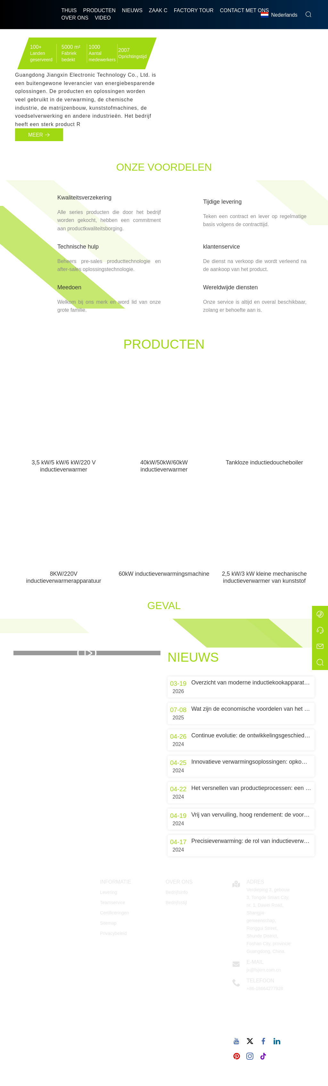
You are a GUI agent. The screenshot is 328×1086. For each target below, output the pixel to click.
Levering (108, 892)
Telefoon (260, 980)
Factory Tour (194, 10)
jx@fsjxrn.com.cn (264, 969)
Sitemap (108, 923)
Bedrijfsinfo (177, 892)
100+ (36, 47)
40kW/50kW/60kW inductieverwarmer (164, 466)
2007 (124, 50)
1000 (94, 47)
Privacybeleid (113, 933)
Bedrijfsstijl (176, 902)
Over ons (75, 18)
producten (99, 10)
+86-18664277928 (265, 988)
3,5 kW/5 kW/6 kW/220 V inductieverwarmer (64, 466)
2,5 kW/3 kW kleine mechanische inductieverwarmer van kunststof (264, 577)
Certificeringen (114, 912)
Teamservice (112, 902)
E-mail (255, 962)
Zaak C (158, 10)
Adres (255, 882)
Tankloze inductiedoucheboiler (264, 462)
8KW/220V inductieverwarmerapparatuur (63, 577)
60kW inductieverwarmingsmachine (164, 574)
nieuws (132, 10)
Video (103, 18)
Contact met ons (244, 10)
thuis (69, 10)
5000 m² (71, 47)
